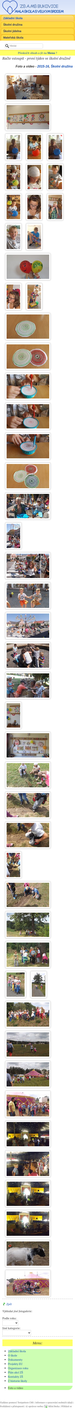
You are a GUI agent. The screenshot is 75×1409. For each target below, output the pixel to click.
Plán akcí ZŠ (15, 1372)
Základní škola (12, 18)
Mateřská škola (13, 37)
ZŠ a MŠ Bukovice (39, 6)
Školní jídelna (12, 31)
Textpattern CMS (26, 1402)
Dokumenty (15, 1360)
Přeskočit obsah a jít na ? (37, 53)
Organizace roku (18, 1368)
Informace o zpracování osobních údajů (54, 1402)
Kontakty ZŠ (15, 1376)
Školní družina (12, 24)
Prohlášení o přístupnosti (12, 1406)
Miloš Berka (53, 1406)
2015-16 (43, 66)
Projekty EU (15, 1364)
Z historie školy (17, 1381)
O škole (12, 1355)
